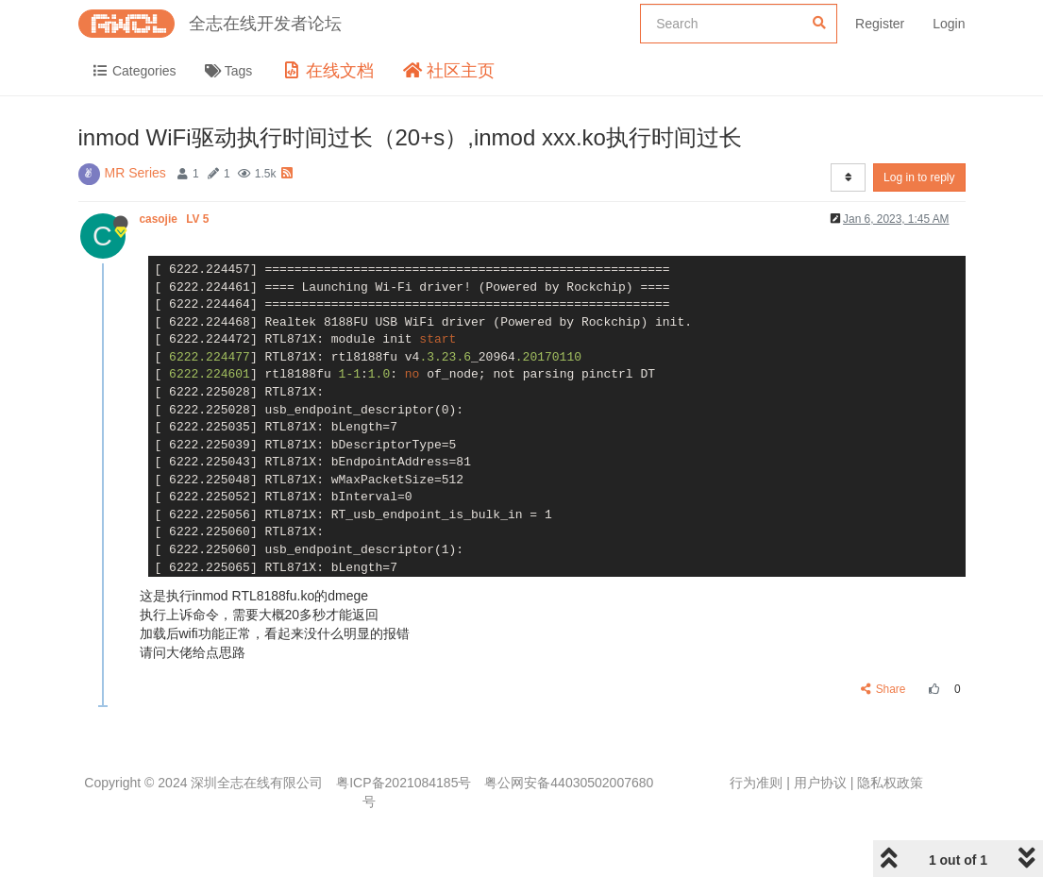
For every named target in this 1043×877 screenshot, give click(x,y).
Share (883, 689)
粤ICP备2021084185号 (403, 782)
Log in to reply (918, 177)
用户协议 (820, 782)
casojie (176, 219)
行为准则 (756, 782)
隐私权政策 (890, 782)
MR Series (135, 172)
